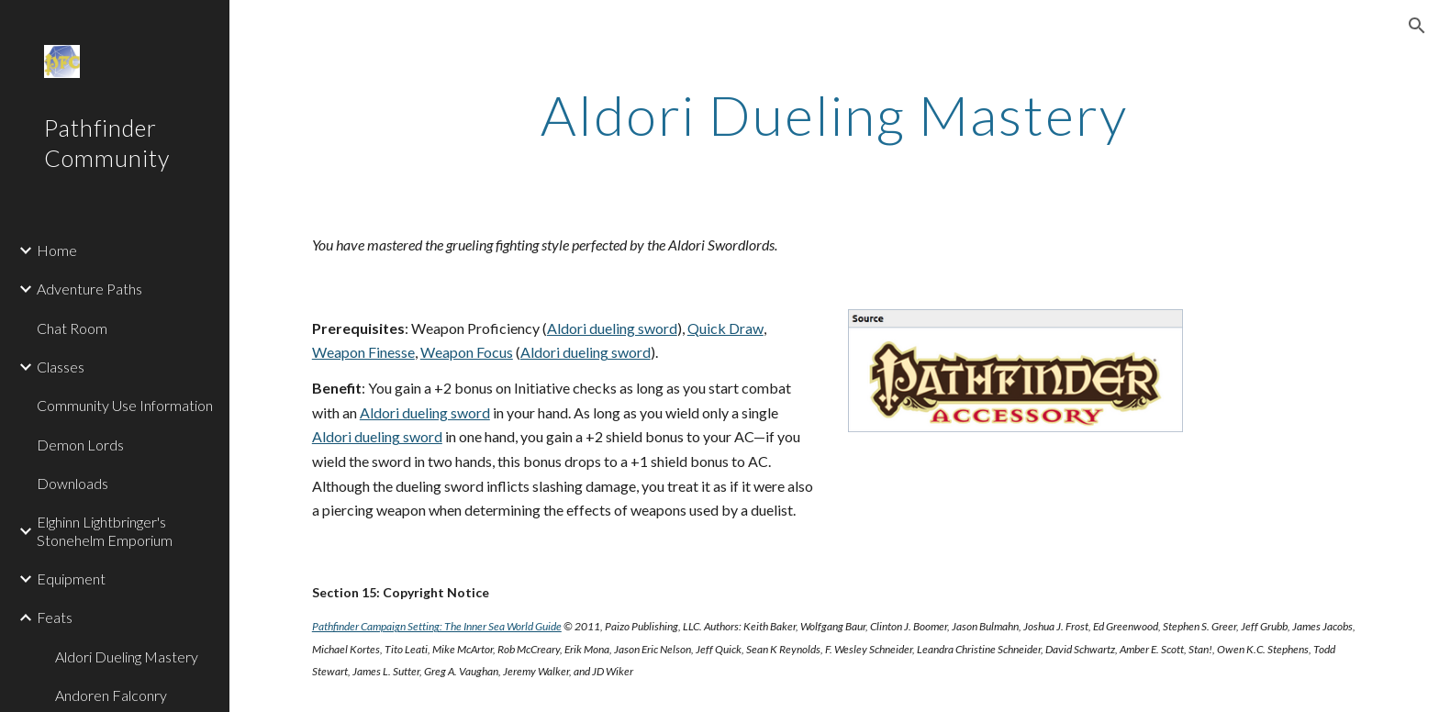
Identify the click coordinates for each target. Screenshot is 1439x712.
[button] (1417, 26)
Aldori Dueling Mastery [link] (126, 656)
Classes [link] (60, 366)
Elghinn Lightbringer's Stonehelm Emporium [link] (105, 530)
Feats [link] (55, 617)
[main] (834, 114)
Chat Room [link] (72, 328)
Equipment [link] (71, 578)
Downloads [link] (72, 483)
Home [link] (57, 250)
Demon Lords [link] (80, 444)
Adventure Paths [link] (89, 288)
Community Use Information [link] (125, 405)
